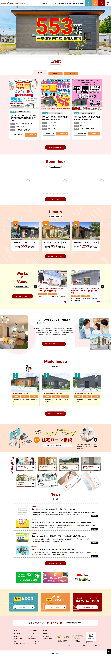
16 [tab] (64, 193)
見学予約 (30, 135)
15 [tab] (63, 193)
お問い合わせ (46, 639)
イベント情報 (42, 3)
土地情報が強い (32, 641)
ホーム (15, 634)
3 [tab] (46, 193)
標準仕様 (30, 639)
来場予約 (16, 639)
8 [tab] (53, 193)
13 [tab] (60, 193)
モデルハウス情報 (32, 634)
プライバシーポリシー (48, 641)
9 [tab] (54, 193)
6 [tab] (50, 193)
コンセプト (31, 636)
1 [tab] (43, 193)
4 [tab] (47, 193)
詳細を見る (17, 135)
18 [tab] (67, 193)
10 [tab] (56, 193)
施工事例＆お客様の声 (60, 3)
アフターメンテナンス (33, 647)
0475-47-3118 (55, 626)
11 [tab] (57, 193)
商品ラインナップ (50, 3)
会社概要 (45, 634)
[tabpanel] (34, 181)
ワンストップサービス (33, 644)
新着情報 (45, 636)
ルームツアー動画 (71, 3)
